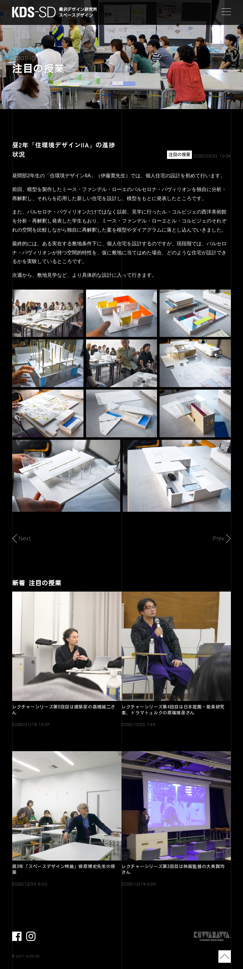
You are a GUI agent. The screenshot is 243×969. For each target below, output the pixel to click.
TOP (224, 956)
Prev (219, 539)
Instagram (31, 936)
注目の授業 (179, 154)
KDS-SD (34, 12)
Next (24, 539)
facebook (16, 936)
